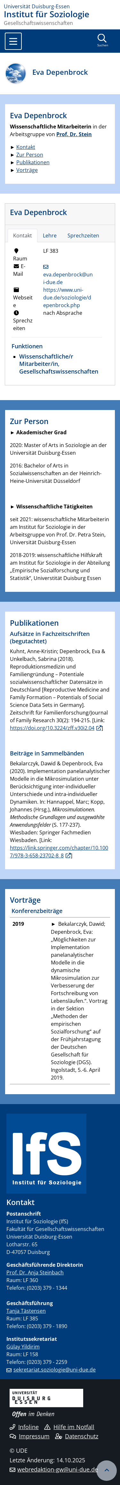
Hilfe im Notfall (69, 1427)
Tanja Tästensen (26, 1310)
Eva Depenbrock (38, 212)
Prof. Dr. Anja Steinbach (35, 1272)
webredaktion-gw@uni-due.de (57, 1469)
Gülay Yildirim (23, 1346)
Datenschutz (76, 1436)
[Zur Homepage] (60, 6)
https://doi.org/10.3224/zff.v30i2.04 (52, 727)
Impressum (30, 1436)
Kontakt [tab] (22, 235)
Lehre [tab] (50, 235)
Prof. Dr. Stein (74, 134)
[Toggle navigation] (13, 41)
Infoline (24, 1427)
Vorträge (27, 170)
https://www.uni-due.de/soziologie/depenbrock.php (67, 297)
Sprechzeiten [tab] (83, 235)
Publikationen (33, 162)
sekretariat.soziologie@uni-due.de (54, 1369)
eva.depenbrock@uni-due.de (68, 278)
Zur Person (29, 154)
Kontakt (25, 147)
